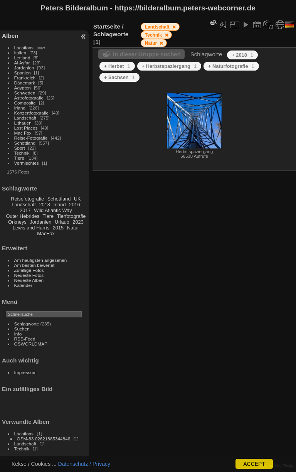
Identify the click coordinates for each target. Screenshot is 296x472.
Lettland (22, 57)
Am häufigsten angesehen (40, 260)
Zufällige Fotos (29, 270)
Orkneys (17, 222)
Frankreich (25, 77)
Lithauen (23, 122)
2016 (74, 204)
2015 (58, 228)
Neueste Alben (29, 280)
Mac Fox (23, 132)
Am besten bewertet (34, 265)
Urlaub (62, 222)
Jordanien (24, 67)
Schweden (24, 92)
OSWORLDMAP (30, 343)
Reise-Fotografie (31, 137)
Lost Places (26, 127)
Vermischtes (26, 162)
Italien (20, 52)
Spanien (22, 72)
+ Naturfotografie (231, 66)
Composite (25, 102)
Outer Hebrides (22, 216)
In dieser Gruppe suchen (147, 54)
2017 (25, 210)
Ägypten (22, 87)
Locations (24, 47)
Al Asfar (22, 62)
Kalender (23, 285)
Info (18, 333)
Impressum (25, 372)
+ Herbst (117, 66)
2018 (44, 204)
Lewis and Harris (31, 228)
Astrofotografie (29, 97)
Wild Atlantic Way (53, 210)
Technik (22, 152)
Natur (73, 228)
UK (77, 199)
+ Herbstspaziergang (169, 66)
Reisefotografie (27, 199)
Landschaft (25, 117)
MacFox (46, 233)
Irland (19, 107)
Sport (19, 147)
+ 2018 (242, 55)
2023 (77, 222)
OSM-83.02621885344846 (44, 438)
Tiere (19, 157)
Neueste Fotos (29, 275)
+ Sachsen (119, 77)
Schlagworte (26, 323)
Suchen (22, 328)
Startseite (106, 26)
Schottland (25, 142)
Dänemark (24, 82)
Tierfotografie (71, 216)
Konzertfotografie (31, 112)
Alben (10, 35)
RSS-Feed (24, 338)
